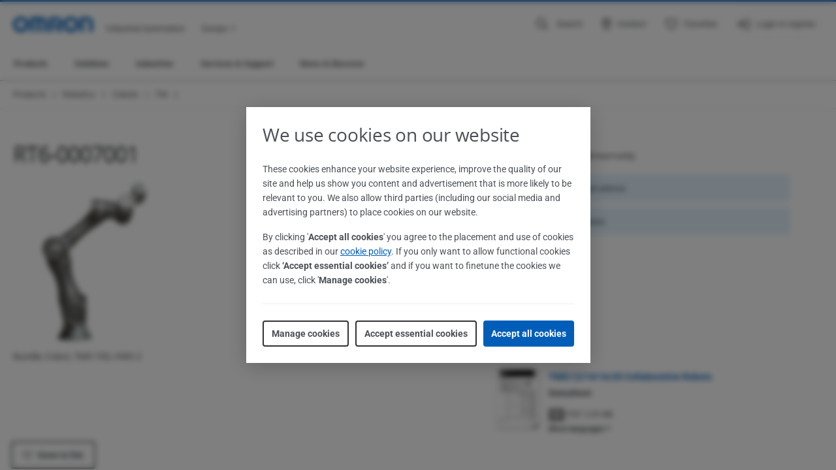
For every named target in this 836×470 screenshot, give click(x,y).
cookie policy (365, 251)
